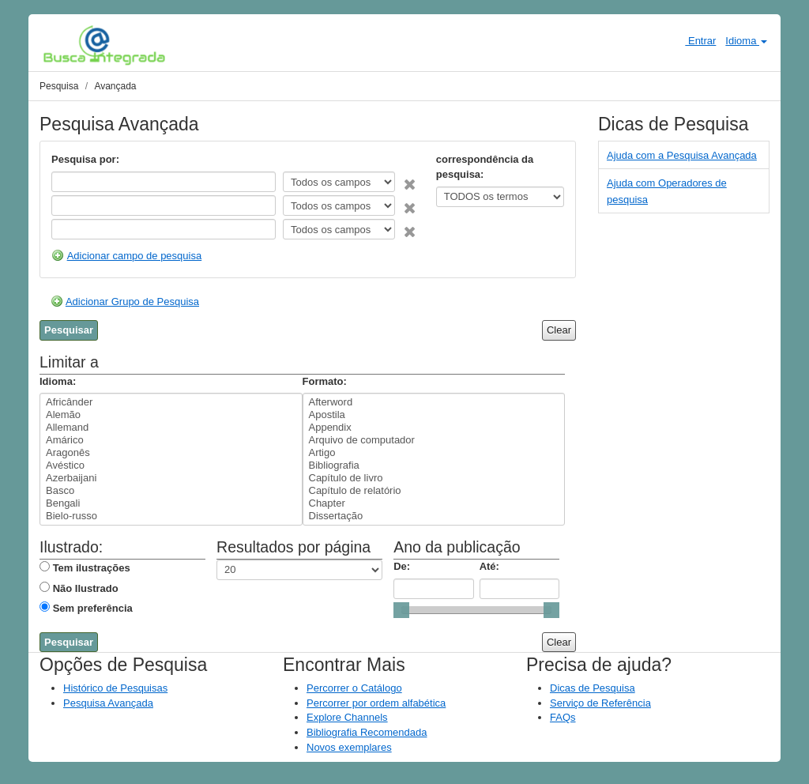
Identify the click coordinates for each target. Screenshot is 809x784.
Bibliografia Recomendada (367, 732)
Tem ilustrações (91, 568)
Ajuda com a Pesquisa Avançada (682, 155)
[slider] (401, 610)
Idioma (746, 41)
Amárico (171, 440)
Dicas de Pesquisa (592, 688)
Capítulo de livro (434, 478)
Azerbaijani (171, 478)
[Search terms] (163, 182)
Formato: (325, 381)
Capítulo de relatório (434, 490)
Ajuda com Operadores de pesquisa (667, 191)
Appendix (434, 427)
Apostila (434, 415)
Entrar (694, 40)
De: (401, 566)
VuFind (67, 45)
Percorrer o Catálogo (354, 688)
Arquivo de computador (434, 440)
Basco (171, 490)
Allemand (171, 427)
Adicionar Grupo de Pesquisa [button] (132, 301)
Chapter (434, 503)
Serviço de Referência (600, 703)
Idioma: (58, 381)
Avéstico (171, 465)
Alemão (171, 415)
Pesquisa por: (85, 159)
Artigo (434, 453)
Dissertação (434, 516)
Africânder (171, 402)
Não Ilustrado (86, 588)
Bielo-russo (171, 516)
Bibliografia (434, 465)
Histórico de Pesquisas (115, 688)
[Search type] (339, 182)
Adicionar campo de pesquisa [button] (134, 256)
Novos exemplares (349, 747)
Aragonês (171, 453)
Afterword (434, 402)
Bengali (171, 503)
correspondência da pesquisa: (485, 166)
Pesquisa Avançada (108, 703)
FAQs (563, 717)
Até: (489, 566)
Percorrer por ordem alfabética (376, 703)
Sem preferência (93, 608)
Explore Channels (347, 717)
